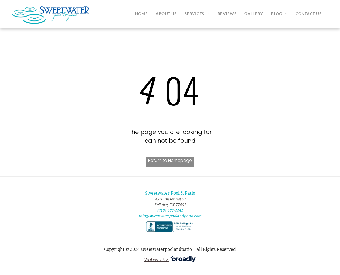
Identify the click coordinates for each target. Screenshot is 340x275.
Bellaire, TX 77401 (170, 205)
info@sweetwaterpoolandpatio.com (170, 216)
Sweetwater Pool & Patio (170, 193)
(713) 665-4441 (170, 210)
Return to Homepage (170, 160)
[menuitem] (141, 13)
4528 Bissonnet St (170, 199)
